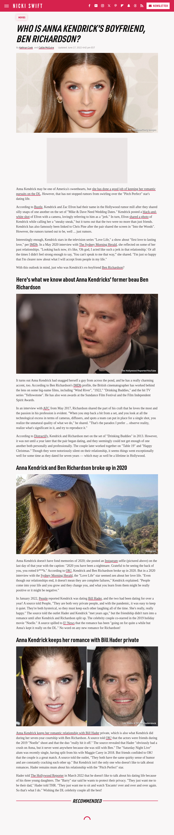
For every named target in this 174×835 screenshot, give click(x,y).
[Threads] (135, 6)
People (43, 598)
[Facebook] (89, 6)
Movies (21, 17)
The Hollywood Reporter (47, 775)
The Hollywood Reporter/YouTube (138, 371)
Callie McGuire (46, 47)
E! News (69, 623)
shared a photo (139, 217)
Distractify (41, 436)
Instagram (151, 551)
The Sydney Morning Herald (98, 244)
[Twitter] (109, 6)
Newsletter (158, 6)
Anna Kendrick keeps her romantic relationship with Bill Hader (57, 733)
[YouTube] (96, 6)
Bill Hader (95, 598)
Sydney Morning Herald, (57, 575)
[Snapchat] (129, 6)
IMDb (34, 244)
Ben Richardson (112, 267)
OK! (69, 570)
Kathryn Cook (26, 47)
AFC (46, 408)
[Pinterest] (115, 6)
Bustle (38, 207)
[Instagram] (102, 6)
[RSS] (142, 6)
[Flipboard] (122, 6)
